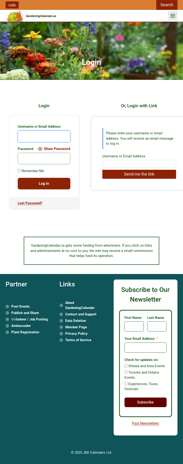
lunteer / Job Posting (32, 319)
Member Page (76, 327)
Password (25, 149)
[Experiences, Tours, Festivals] (125, 383)
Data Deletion (75, 321)
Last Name (155, 318)
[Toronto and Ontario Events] (125, 372)
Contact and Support (80, 314)
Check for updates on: (141, 360)
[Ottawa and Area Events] (125, 365)
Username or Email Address (39, 126)
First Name (133, 318)
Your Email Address (139, 339)
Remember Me (31, 171)
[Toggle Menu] (172, 15)
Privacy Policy (76, 333)
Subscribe (145, 402)
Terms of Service (78, 340)
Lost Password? (30, 203)
